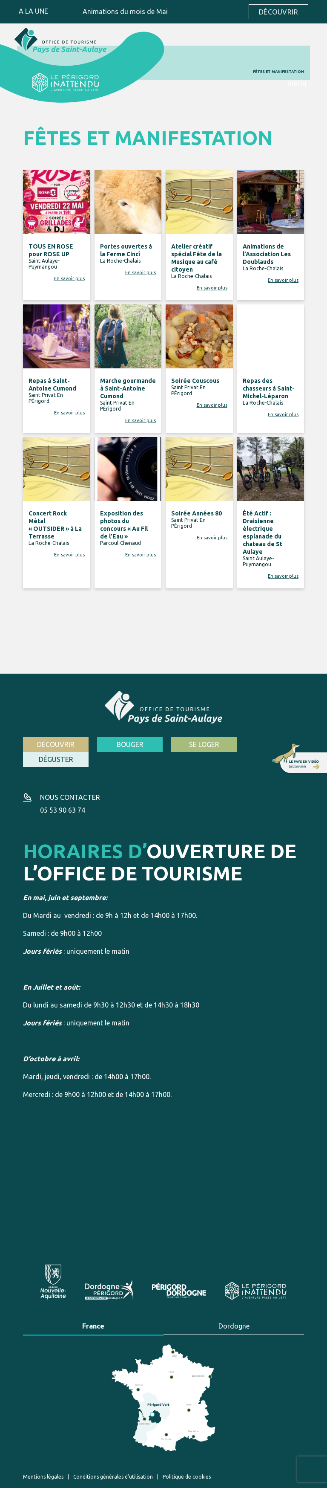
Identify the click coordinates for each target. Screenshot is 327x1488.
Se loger (200, 744)
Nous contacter (70, 782)
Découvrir (278, 12)
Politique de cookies (187, 1461)
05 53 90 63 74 (62, 795)
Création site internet (209, 1479)
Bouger (127, 744)
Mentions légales (43, 1461)
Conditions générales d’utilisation (113, 1461)
